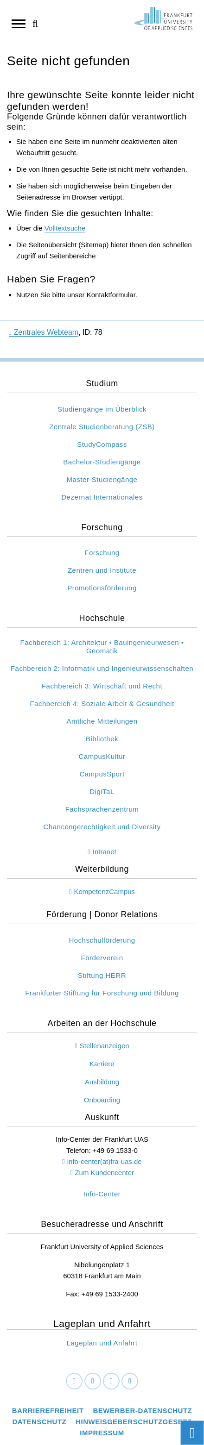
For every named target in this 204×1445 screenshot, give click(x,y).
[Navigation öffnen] (19, 23)
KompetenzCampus (104, 891)
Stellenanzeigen (104, 1046)
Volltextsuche (65, 228)
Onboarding (102, 1100)
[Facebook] (74, 1381)
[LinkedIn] (92, 1381)
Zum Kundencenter (104, 1172)
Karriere (101, 1064)
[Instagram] (111, 1381)
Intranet (104, 852)
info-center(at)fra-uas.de (104, 1161)
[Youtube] (129, 1381)
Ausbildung (102, 1082)
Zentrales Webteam (43, 332)
